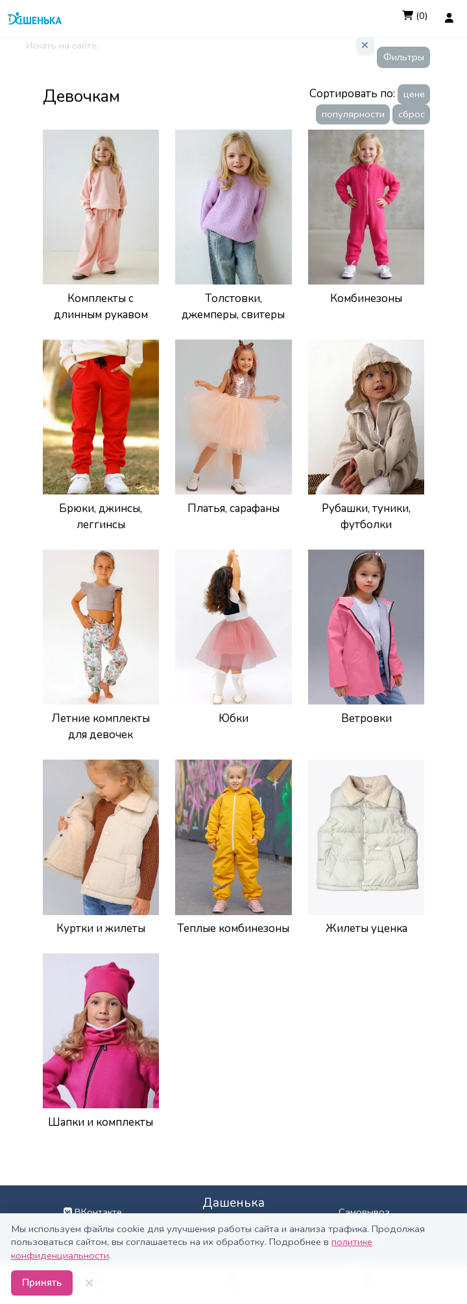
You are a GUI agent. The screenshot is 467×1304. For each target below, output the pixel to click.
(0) (415, 15)
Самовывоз (364, 1211)
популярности (353, 114)
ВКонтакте (93, 1211)
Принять (42, 1282)
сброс (411, 114)
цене (414, 93)
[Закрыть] (89, 1283)
